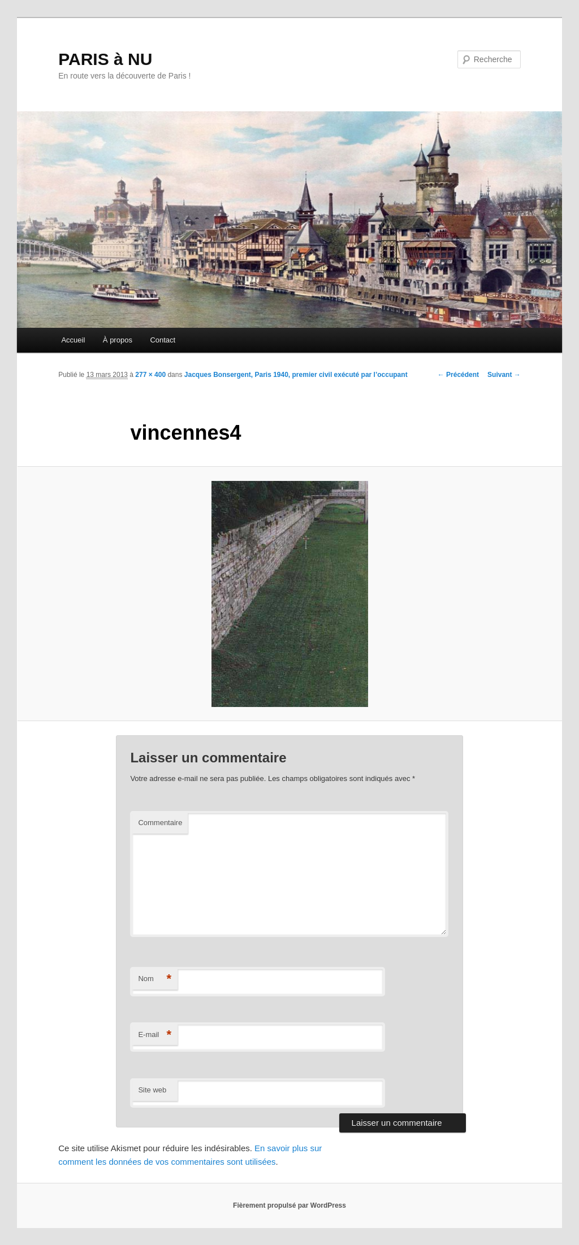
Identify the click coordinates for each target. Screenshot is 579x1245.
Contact (162, 340)
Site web (152, 1090)
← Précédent (458, 375)
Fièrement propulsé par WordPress (289, 1205)
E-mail (154, 1035)
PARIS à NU (105, 59)
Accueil (73, 340)
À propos (117, 340)
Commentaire (160, 822)
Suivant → (504, 375)
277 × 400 (150, 375)
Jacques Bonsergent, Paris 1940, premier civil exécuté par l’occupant (296, 375)
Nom (154, 979)
